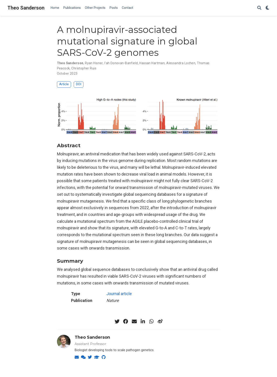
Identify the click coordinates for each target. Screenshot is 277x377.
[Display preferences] (267, 8)
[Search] (259, 8)
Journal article (119, 293)
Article (64, 84)
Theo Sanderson (25, 8)
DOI (78, 84)
